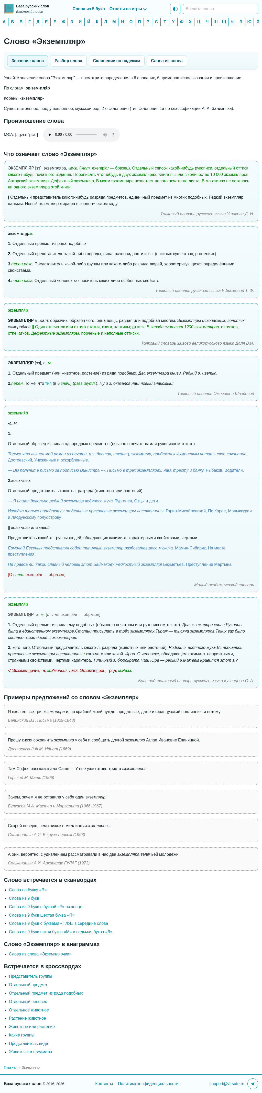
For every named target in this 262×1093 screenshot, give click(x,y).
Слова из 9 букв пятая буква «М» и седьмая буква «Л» (60, 932)
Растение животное (27, 1018)
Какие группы (21, 1035)
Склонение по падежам (116, 61)
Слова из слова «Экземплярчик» (40, 954)
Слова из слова (167, 61)
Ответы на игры (126, 9)
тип (48, 383)
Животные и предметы (30, 1052)
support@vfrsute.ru (227, 1083)
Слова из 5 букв (89, 9)
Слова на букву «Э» (28, 890)
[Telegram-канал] (252, 1083)
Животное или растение (32, 1026)
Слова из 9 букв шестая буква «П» (41, 915)
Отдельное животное (29, 1010)
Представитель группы (30, 976)
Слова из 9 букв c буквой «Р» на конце (45, 907)
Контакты (104, 1083)
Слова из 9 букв (24, 898)
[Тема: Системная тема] (175, 9)
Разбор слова (68, 61)
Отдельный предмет (28, 985)
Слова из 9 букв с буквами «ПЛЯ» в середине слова (58, 923)
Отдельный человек (28, 1001)
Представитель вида (28, 1043)
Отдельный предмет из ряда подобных (46, 993)
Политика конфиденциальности (148, 1083)
